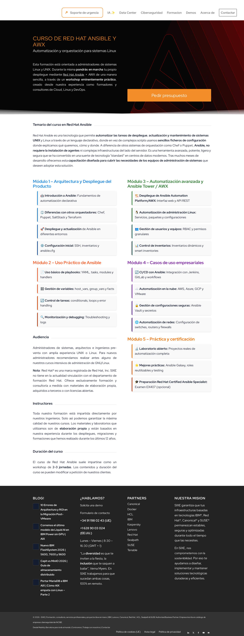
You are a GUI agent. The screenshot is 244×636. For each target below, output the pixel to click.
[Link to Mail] (208, 631)
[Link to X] (193, 631)
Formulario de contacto (96, 513)
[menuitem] (82, 12)
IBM (130, 519)
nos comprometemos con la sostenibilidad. (191, 553)
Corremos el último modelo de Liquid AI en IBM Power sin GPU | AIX (54, 525)
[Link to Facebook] (198, 631)
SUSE (131, 544)
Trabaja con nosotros (91, 627)
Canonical (134, 504)
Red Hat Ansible (74, 74)
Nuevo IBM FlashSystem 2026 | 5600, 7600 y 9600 (54, 540)
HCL (130, 514)
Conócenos (77, 627)
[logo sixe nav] (21, 12)
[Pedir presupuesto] (169, 95)
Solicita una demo (92, 505)
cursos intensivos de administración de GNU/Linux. (79, 363)
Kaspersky (134, 524)
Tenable (132, 549)
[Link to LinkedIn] (188, 631)
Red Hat (132, 534)
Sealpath (133, 539)
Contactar (105, 627)
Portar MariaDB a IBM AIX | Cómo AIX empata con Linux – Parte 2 (54, 575)
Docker (132, 509)
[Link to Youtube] (203, 631)
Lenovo (132, 529)
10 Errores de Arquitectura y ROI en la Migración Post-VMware (54, 509)
